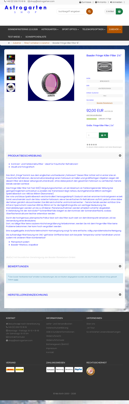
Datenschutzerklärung (57, 327)
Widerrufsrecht (53, 336)
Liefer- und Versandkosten (59, 323)
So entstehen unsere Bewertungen (103, 332)
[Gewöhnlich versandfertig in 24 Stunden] (91, 119)
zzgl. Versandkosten (94, 115)
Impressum (51, 348)
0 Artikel (110, 11)
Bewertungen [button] (18, 266)
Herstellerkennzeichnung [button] (28, 294)
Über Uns (90, 323)
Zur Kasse (85, 2)
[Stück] (92, 135)
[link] (104, 146)
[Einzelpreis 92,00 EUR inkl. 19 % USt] (104, 111)
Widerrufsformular (55, 340)
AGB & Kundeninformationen (60, 332)
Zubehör (115, 29)
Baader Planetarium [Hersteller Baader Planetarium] (105, 103)
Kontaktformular (15, 337)
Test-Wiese (15, 37)
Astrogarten (49, 29)
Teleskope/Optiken (93, 29)
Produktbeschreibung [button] (25, 155)
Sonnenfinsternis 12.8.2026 (23, 29)
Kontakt (50, 352)
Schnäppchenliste (36, 37)
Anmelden (116, 2)
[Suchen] (89, 11)
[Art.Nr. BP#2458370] (104, 78)
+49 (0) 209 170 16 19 (17, 327)
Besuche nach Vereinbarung (23, 323)
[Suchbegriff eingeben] (71, 11)
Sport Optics (70, 29)
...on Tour (90, 327)
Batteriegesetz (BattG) (57, 344)
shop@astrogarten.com (20, 340)
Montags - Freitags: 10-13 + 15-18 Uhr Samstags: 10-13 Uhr (22, 332)
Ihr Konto (100, 2)
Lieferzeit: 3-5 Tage (105, 119)
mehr (16, 280)
